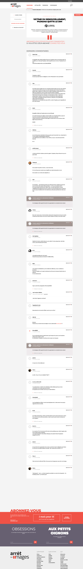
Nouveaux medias (40, 565)
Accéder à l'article (18, 15)
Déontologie (39, 562)
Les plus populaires (52, 562)
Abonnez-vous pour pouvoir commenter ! (46, 41)
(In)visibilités (39, 566)
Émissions (45, 5)
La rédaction (51, 25)
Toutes (50, 554)
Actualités (38, 5)
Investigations (39, 559)
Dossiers (50, 559)
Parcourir (30, 5)
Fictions (38, 554)
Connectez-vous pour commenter (17, 23)
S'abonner (77, 14)
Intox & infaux (39, 558)
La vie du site (62, 555)
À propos (61, 561)
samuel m (44, 294)
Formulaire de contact (64, 566)
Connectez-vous (57, 43)
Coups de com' (39, 555)
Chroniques (53, 5)
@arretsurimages (51, 26)
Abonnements (62, 554)
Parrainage (62, 558)
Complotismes (39, 568)
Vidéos (50, 561)
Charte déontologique (64, 565)
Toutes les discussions (64, 568)
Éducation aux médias (64, 559)
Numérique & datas (40, 561)
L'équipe (61, 562)
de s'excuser (58, 323)
